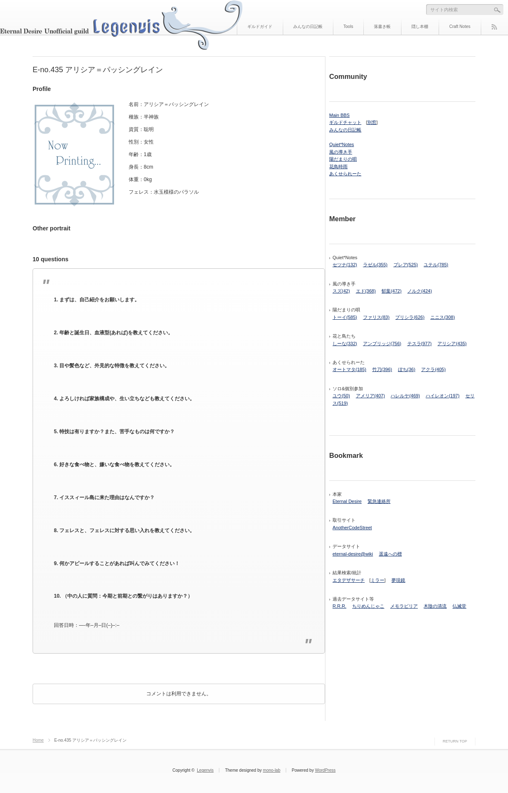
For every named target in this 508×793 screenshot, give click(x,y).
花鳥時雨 (338, 166)
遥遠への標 (390, 553)
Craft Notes (459, 26)
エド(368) (366, 290)
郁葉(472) (391, 290)
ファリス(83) (376, 317)
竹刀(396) (382, 369)
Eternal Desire (347, 501)
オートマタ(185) (349, 369)
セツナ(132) (345, 264)
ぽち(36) (407, 369)
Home (38, 740)
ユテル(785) (436, 264)
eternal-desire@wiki (353, 553)
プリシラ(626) (409, 317)
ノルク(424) (419, 290)
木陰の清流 (435, 606)
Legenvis (205, 770)
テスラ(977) (419, 343)
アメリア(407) (370, 395)
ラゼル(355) (375, 264)
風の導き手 (340, 151)
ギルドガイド (259, 26)
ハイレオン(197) (443, 395)
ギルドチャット (345, 122)
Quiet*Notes (341, 144)
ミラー (377, 580)
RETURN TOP (455, 741)
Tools (348, 26)
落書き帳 (382, 26)
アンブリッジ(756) (382, 343)
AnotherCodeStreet (352, 527)
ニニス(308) (442, 317)
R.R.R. (339, 606)
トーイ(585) (345, 317)
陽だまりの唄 (343, 159)
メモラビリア (404, 606)
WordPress (325, 770)
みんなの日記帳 (308, 26)
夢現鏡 (398, 580)
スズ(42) (341, 290)
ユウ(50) (341, 395)
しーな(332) (345, 343)
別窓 (371, 122)
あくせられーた (345, 173)
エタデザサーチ (349, 580)
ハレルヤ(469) (405, 395)
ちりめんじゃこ (368, 606)
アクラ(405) (433, 369)
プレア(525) (406, 264)
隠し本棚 (419, 26)
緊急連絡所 (379, 501)
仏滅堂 (459, 606)
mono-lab (271, 770)
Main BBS (339, 115)
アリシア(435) (452, 343)
